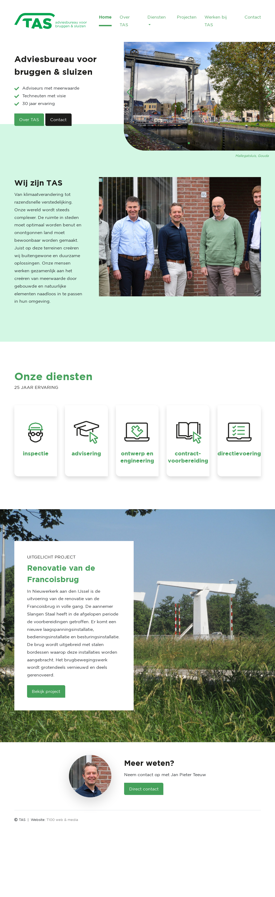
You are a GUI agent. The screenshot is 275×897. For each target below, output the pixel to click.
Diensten (156, 17)
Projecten (187, 17)
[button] (189, 143)
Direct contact (144, 788)
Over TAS (125, 21)
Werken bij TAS (215, 21)
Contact (253, 17)
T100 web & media (62, 819)
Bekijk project (46, 691)
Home (105, 17)
